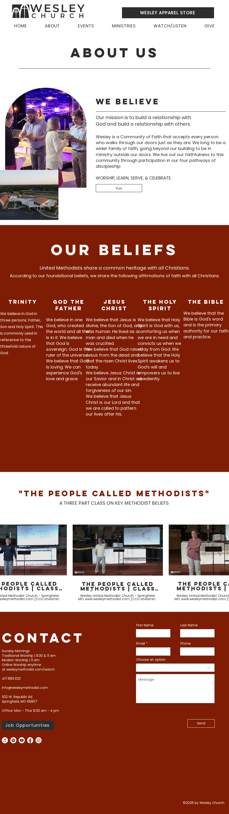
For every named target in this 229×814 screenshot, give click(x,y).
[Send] (201, 723)
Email (140, 643)
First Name (145, 625)
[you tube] (22, 740)
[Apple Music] (5, 740)
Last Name (189, 625)
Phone (185, 643)
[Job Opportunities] (28, 725)
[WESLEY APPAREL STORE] (168, 12)
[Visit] (119, 188)
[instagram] (39, 740)
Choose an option (150, 659)
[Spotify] (13, 740)
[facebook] (30, 740)
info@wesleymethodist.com (25, 687)
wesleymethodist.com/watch (30, 669)
